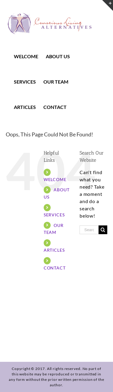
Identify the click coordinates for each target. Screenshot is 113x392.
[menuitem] (30, 56)
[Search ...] (89, 229)
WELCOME (55, 179)
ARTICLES (54, 250)
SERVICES (54, 214)
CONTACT (55, 267)
